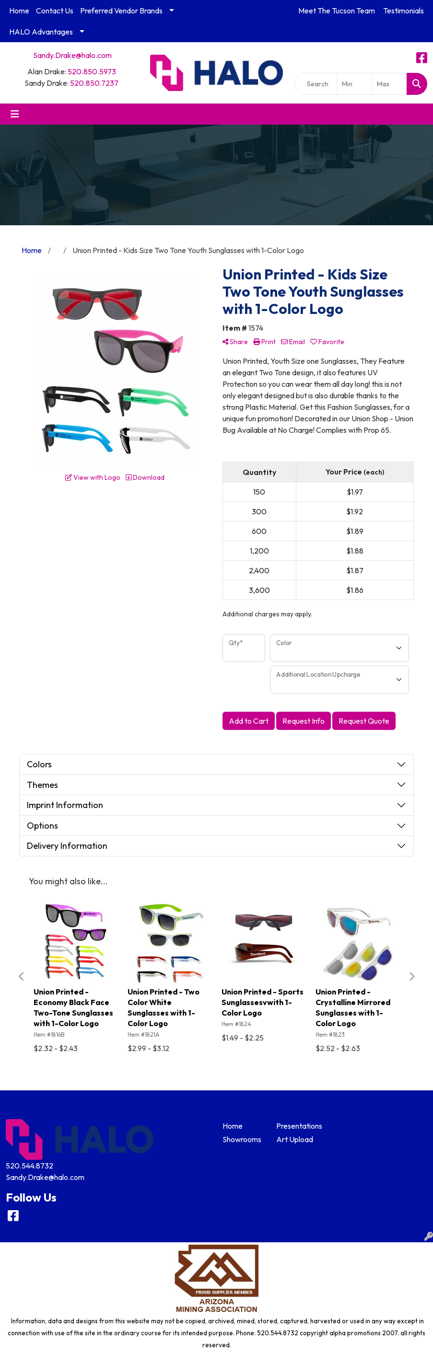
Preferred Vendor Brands (121, 10)
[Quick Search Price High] (389, 84)
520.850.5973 (92, 71)
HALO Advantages (41, 31)
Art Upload (294, 1139)
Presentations (297, 1126)
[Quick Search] (315, 84)
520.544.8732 (29, 1165)
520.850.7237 (94, 83)
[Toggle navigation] (15, 114)
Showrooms (241, 1139)
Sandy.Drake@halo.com (72, 55)
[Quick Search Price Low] (354, 84)
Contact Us (54, 10)
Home (19, 10)
